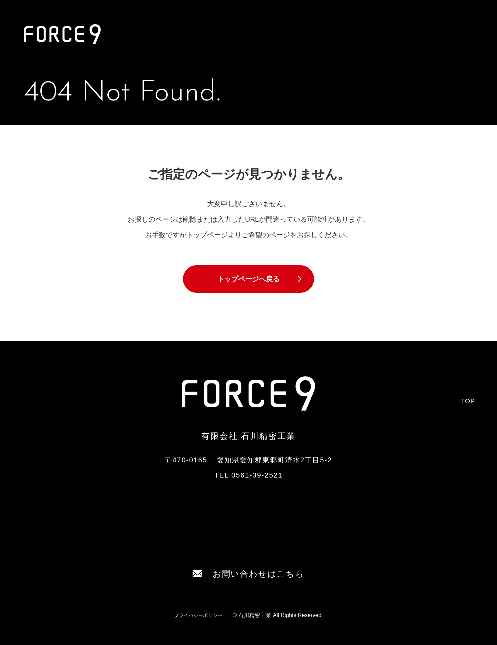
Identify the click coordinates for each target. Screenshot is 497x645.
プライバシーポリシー (198, 615)
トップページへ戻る (248, 279)
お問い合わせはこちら (248, 574)
